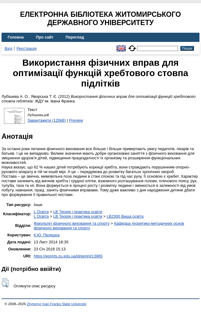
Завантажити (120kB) (47, 120)
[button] (5, 282)
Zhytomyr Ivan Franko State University (57, 304)
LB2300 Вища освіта (125, 216)
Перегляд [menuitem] (75, 37)
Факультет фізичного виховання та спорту (72, 223)
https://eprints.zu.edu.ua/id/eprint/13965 (68, 256)
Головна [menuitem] (16, 37)
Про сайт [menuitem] (45, 37)
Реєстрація (26, 48)
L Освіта (41, 211)
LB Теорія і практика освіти (77, 211)
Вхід (8, 48)
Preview (76, 120)
